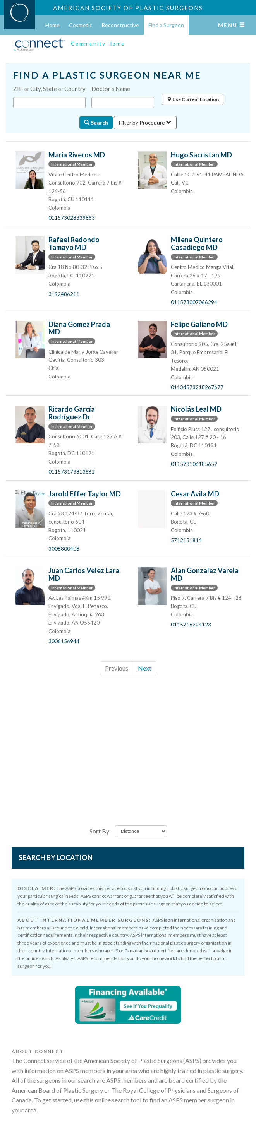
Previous (116, 668)
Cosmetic (80, 25)
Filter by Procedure (145, 122)
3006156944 (63, 641)
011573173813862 (71, 472)
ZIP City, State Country (49, 88)
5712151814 (186, 540)
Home (52, 25)
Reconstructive (120, 25)
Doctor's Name (110, 88)
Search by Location (56, 857)
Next (144, 668)
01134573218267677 (197, 387)
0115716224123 (191, 624)
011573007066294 (194, 302)
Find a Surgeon (166, 25)
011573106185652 (194, 464)
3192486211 (63, 294)
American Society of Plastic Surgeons (128, 7)
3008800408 (63, 549)
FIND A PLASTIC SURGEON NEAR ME (107, 75)
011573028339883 (71, 218)
